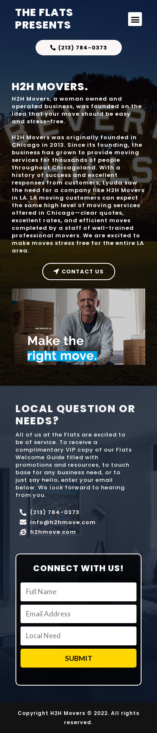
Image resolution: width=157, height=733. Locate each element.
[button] (135, 19)
